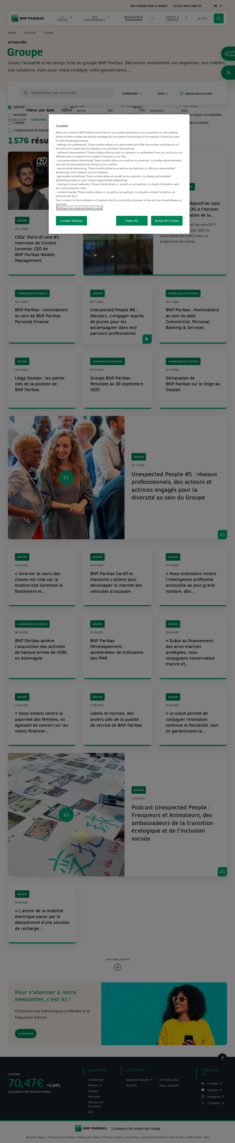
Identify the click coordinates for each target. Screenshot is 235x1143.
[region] (119, 174)
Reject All (132, 220)
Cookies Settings (71, 220)
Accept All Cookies (167, 220)
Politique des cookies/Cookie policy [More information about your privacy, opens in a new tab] (79, 208)
